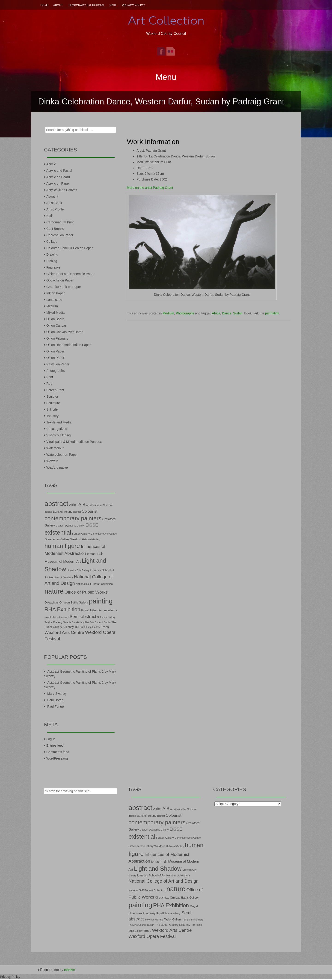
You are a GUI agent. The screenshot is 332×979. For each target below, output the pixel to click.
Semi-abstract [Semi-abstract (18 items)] (83, 616)
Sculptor (52, 396)
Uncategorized (56, 429)
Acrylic (51, 164)
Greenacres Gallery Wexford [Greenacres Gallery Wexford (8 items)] (62, 539)
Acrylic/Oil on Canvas (61, 190)
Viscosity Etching (58, 435)
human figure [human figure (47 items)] (62, 545)
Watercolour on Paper (62, 454)
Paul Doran (55, 700)
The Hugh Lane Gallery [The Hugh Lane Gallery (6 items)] (87, 627)
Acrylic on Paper (58, 183)
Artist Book (54, 203)
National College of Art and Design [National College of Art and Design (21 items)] (163, 881)
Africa (216, 313)
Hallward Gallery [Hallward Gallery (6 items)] (91, 539)
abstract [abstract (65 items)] (56, 503)
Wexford (52, 461)
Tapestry (52, 416)
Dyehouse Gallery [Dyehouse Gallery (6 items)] (75, 525)
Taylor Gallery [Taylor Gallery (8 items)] (53, 622)
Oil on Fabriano (57, 338)
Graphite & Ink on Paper (63, 287)
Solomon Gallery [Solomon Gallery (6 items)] (106, 617)
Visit (113, 5)
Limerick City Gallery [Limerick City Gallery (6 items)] (78, 570)
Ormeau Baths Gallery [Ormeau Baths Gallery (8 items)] (73, 602)
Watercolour (55, 448)
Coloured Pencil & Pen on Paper (69, 248)
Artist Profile (55, 209)
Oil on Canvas (56, 325)
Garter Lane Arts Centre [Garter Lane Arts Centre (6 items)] (104, 533)
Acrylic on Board (58, 177)
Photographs (185, 313)
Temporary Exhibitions (86, 5)
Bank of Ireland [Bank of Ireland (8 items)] (62, 511)
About (58, 5)
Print (49, 377)
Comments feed (57, 752)
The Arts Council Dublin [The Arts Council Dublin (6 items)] (97, 622)
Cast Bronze (55, 229)
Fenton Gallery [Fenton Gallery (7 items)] (81, 533)
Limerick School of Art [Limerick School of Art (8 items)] (151, 875)
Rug (49, 383)
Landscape (54, 300)
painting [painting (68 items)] (101, 601)
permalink (272, 313)
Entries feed (55, 745)
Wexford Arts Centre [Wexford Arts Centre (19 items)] (64, 632)
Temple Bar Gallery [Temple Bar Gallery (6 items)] (73, 622)
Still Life (52, 409)
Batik (49, 216)
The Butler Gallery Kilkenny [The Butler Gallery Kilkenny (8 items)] (172, 924)
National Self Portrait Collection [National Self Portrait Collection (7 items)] (94, 583)
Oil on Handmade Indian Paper (68, 345)
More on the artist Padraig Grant (150, 187)
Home (44, 5)
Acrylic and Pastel (59, 170)
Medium (168, 313)
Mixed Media (55, 312)
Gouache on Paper (60, 280)
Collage (51, 241)
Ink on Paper (55, 293)
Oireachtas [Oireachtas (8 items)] (51, 602)
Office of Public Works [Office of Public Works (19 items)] (86, 592)
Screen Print (55, 390)
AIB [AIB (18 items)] (81, 504)
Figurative (53, 267)
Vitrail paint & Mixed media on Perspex (74, 442)
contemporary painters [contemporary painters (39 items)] (72, 518)
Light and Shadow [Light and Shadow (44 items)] (157, 868)
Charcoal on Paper (59, 235)
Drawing (52, 254)
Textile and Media (58, 422)
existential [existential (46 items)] (57, 532)
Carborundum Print (60, 222)
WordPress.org (57, 758)
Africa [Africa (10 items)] (73, 505)
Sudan (237, 313)
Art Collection (166, 20)
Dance (226, 313)
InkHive (69, 970)
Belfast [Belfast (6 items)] (77, 511)
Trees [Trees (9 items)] (105, 627)
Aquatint (52, 196)
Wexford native (57, 467)
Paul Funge (55, 706)
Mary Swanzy (57, 693)
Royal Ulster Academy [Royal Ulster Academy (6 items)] (56, 617)
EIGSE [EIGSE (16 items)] (92, 525)
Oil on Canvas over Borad (64, 332)
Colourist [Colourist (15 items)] (89, 511)
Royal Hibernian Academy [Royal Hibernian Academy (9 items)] (99, 610)
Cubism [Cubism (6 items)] (60, 525)
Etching (51, 261)
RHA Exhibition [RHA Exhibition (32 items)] (62, 609)
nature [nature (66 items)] (54, 591)
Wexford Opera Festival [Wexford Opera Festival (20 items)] (152, 936)
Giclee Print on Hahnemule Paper (70, 274)
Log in (50, 739)
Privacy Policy (133, 5)
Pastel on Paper (57, 364)
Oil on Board (55, 319)
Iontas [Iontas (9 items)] (91, 554)
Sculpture (53, 403)
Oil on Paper (55, 351)
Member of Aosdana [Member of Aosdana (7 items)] (61, 577)
